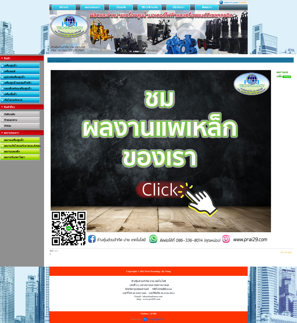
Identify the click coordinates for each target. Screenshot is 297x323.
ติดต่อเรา (207, 7)
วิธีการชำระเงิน (149, 7)
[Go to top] (286, 252)
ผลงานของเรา (92, 7)
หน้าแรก (63, 7)
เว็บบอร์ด (121, 7)
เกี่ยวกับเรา (178, 7)
